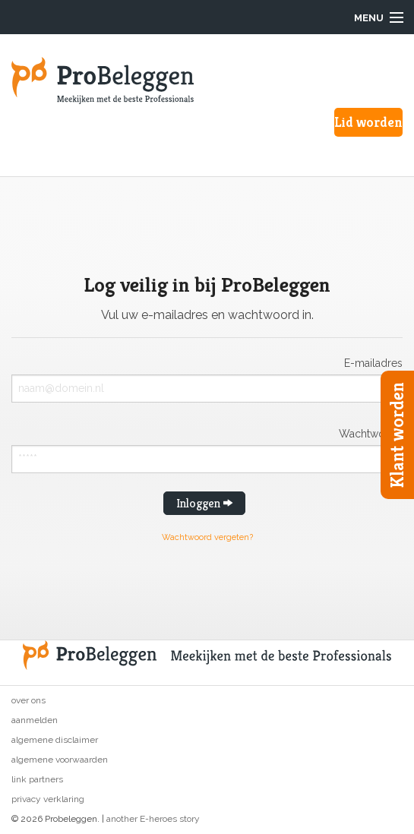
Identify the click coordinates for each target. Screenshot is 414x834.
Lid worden (368, 122)
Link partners (37, 779)
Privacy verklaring (47, 799)
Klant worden (397, 435)
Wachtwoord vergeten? (207, 537)
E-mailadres (373, 362)
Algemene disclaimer (54, 739)
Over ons (28, 700)
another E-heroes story (153, 818)
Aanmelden (34, 720)
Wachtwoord (371, 433)
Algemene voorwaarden (59, 759)
